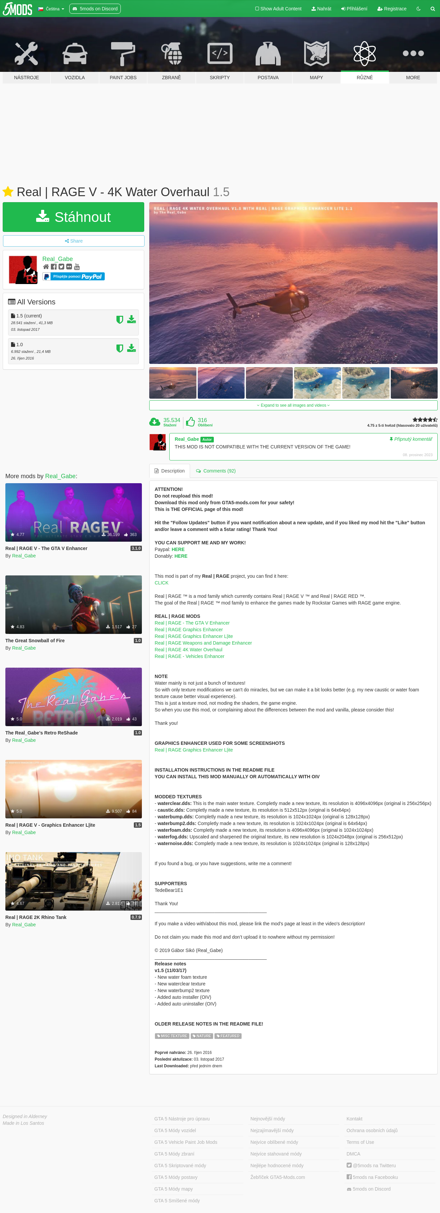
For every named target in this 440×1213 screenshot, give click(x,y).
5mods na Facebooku (372, 1177)
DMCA (353, 1154)
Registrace (392, 8)
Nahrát (321, 8)
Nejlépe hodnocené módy (277, 1165)
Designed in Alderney (25, 1116)
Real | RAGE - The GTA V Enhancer (192, 623)
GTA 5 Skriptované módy (180, 1165)
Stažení (170, 425)
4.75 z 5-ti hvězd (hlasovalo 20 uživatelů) (402, 425)
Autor (207, 439)
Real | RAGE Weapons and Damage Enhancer (203, 643)
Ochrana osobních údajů (372, 1130)
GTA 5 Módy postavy (175, 1177)
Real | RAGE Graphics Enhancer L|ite (194, 636)
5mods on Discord (369, 1189)
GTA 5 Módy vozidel (175, 1130)
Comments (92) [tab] (216, 471)
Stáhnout (73, 217)
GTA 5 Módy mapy (173, 1189)
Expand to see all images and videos (293, 405)
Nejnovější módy (268, 1118)
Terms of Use (360, 1142)
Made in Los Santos (23, 1123)
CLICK (161, 582)
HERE (178, 549)
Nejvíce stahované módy (276, 1154)
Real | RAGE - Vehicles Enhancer (189, 656)
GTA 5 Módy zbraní (174, 1154)
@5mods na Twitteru (371, 1166)
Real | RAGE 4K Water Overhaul (188, 649)
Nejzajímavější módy (272, 1130)
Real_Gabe (57, 259)
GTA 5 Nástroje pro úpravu (181, 1118)
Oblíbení (205, 425)
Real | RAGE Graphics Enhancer (189, 629)
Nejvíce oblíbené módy (274, 1142)
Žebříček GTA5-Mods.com (278, 1177)
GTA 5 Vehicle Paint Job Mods (185, 1142)
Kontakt (354, 1118)
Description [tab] (170, 471)
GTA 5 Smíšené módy (177, 1200)
